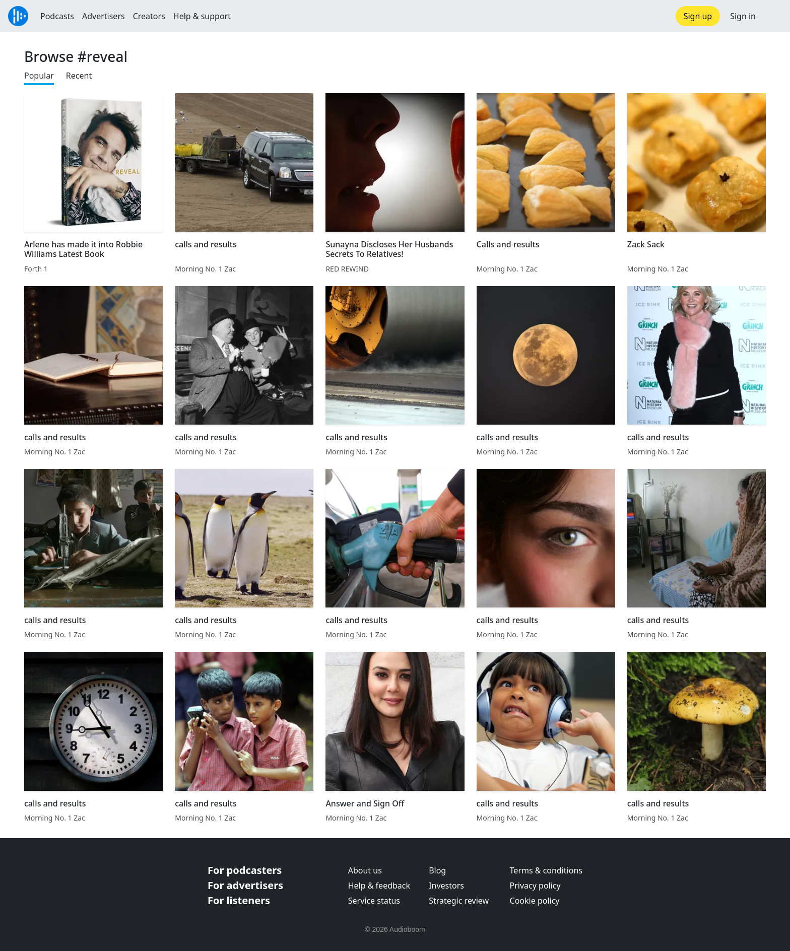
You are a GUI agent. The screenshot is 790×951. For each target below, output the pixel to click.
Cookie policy (535, 900)
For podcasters (245, 870)
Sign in (743, 16)
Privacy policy (535, 885)
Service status (374, 900)
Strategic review (459, 900)
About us (365, 870)
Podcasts (57, 16)
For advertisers (245, 885)
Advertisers (103, 16)
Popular (39, 75)
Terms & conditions (546, 870)
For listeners (239, 900)
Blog (437, 870)
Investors (446, 885)
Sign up (698, 16)
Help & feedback (379, 885)
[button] (773, 16)
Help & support (202, 16)
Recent (79, 75)
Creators (149, 16)
